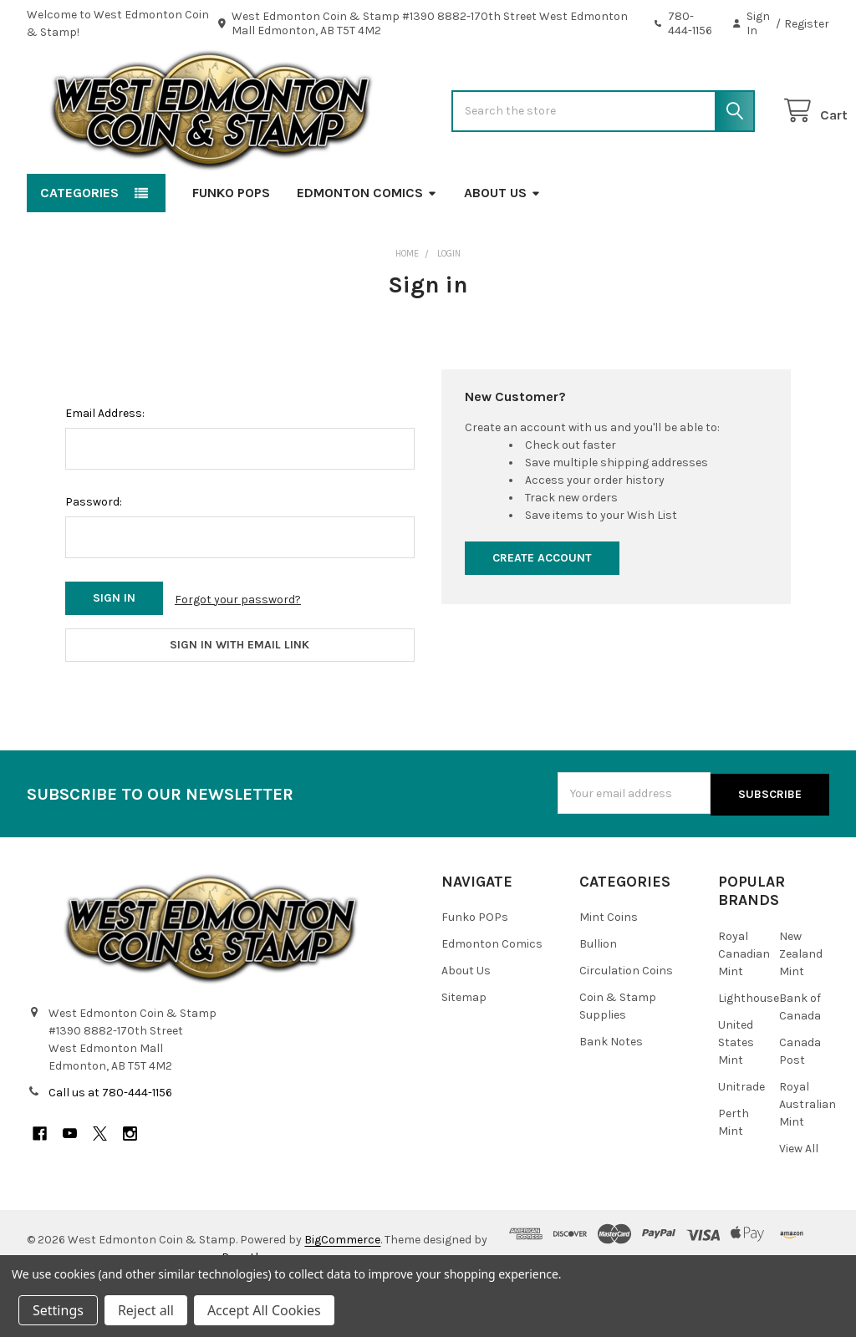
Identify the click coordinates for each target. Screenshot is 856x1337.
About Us (502, 246)
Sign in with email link (239, 696)
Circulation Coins (626, 1021)
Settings (58, 1310)
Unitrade (741, 1136)
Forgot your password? (238, 652)
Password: (93, 555)
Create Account (542, 611)
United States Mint (736, 1091)
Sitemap (464, 1047)
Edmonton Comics (367, 246)
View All (798, 1198)
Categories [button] (79, 246)
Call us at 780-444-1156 (110, 1142)
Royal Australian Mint (807, 1153)
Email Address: (105, 467)
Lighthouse (748, 1047)
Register (806, 24)
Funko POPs (231, 246)
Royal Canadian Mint (744, 1003)
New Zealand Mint (801, 1003)
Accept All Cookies (264, 1310)
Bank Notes (611, 1092)
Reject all (146, 1310)
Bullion (598, 994)
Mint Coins (608, 967)
